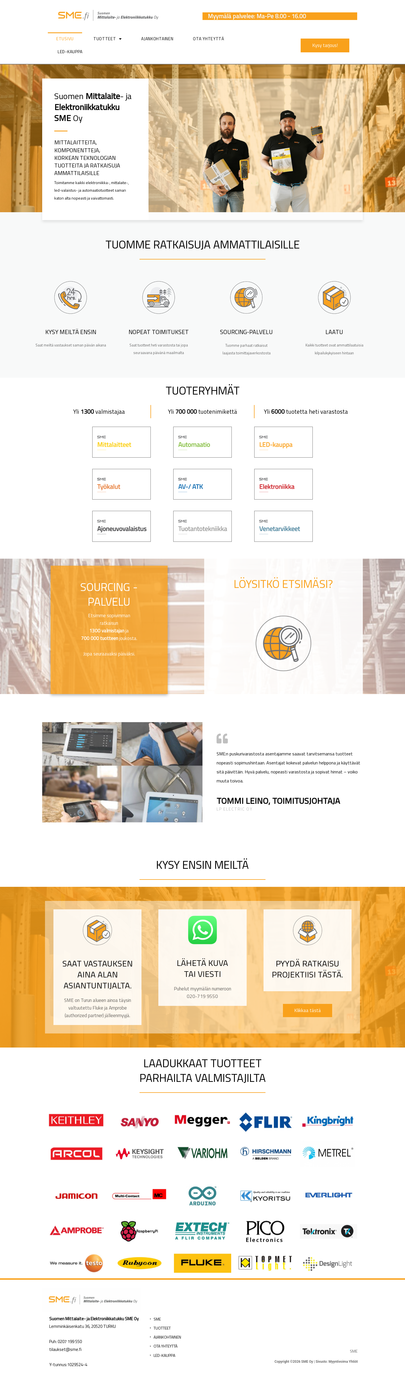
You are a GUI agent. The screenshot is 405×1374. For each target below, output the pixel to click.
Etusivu (65, 38)
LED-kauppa (70, 51)
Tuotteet (107, 39)
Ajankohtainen (157, 38)
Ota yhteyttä (208, 38)
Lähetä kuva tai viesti (202, 968)
